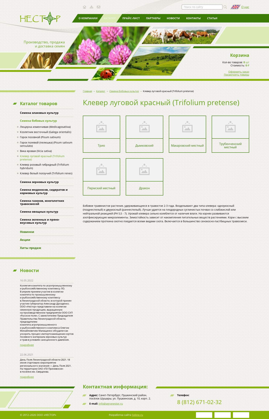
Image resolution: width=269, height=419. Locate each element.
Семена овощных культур (39, 211)
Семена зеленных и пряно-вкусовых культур (40, 221)
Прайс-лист (131, 18)
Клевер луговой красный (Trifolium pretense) (42, 157)
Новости (173, 18)
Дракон (144, 188)
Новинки (27, 232)
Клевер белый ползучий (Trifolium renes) (46, 173)
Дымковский (144, 145)
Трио (101, 145)
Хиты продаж (30, 248)
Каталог (110, 18)
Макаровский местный (187, 145)
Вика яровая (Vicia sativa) (36, 151)
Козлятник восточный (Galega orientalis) (45, 132)
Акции (25, 240)
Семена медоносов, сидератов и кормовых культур (44, 191)
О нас (245, 7)
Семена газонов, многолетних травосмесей (42, 202)
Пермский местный (101, 188)
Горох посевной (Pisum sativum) (40, 137)
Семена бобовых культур (38, 120)
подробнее (27, 345)
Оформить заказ (238, 71)
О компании (88, 18)
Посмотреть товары (236, 74)
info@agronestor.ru (111, 403)
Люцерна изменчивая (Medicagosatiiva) (45, 127)
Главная (87, 91)
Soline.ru (137, 415)
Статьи (212, 18)
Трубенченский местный (230, 145)
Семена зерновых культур (39, 182)
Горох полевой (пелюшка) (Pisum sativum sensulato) (46, 144)
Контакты (193, 18)
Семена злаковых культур (39, 113)
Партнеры (153, 18)
